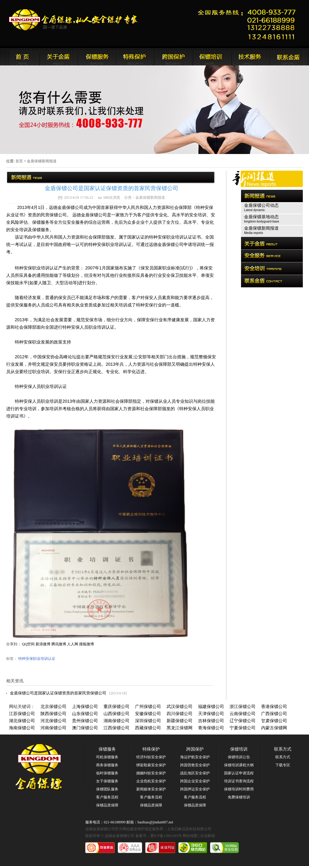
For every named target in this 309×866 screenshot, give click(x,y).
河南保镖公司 (53, 728)
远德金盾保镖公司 (20, 56)
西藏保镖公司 (148, 728)
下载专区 (282, 765)
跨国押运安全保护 (195, 789)
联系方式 (282, 749)
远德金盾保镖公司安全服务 (135, 56)
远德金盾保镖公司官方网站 (74, 19)
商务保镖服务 (107, 765)
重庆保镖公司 (116, 706)
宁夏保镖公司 (243, 728)
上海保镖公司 (85, 706)
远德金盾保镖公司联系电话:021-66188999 (249, 23)
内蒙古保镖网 (274, 728)
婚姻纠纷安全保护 (151, 773)
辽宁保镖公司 (243, 720)
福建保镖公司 (211, 706)
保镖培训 (239, 749)
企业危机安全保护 (151, 781)
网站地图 (190, 836)
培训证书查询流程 (239, 781)
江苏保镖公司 (22, 713)
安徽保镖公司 (148, 713)
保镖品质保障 (107, 805)
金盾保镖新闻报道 (42, 161)
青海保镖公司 (211, 728)
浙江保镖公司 (243, 706)
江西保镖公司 (116, 728)
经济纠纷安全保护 (151, 757)
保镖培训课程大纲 (239, 765)
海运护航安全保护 (195, 757)
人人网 (72, 644)
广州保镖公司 (148, 706)
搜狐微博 (86, 644)
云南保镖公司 (243, 713)
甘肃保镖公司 (274, 720)
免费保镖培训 (239, 797)
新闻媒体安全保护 (151, 789)
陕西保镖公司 (53, 713)
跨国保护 (195, 749)
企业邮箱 (207, 836)
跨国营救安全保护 (195, 765)
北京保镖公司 (53, 706)
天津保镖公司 (211, 713)
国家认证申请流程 (239, 773)
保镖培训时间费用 (239, 789)
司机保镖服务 (107, 757)
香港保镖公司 (274, 706)
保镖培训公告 (239, 757)
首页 (19, 161)
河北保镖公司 (53, 720)
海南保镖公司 (22, 728)
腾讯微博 (58, 644)
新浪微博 (43, 644)
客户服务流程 (107, 797)
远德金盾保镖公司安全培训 (173, 56)
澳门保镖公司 (85, 728)
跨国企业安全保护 (195, 781)
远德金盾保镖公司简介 (58, 56)
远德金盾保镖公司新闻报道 (97, 56)
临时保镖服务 (107, 773)
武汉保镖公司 (180, 706)
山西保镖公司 (116, 713)
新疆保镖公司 (180, 720)
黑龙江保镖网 (180, 728)
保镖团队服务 (107, 789)
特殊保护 (151, 749)
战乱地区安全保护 (195, 773)
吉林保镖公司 (211, 720)
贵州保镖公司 (85, 720)
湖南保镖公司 (116, 720)
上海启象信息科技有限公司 (189, 829)
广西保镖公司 (274, 713)
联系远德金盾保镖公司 (212, 56)
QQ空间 (28, 644)
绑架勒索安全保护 (151, 765)
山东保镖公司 (85, 713)
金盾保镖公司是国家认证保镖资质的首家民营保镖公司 (58, 693)
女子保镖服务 (107, 781)
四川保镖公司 (180, 713)
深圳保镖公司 (148, 720)
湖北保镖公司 (22, 720)
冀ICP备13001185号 (166, 836)
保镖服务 (107, 749)
